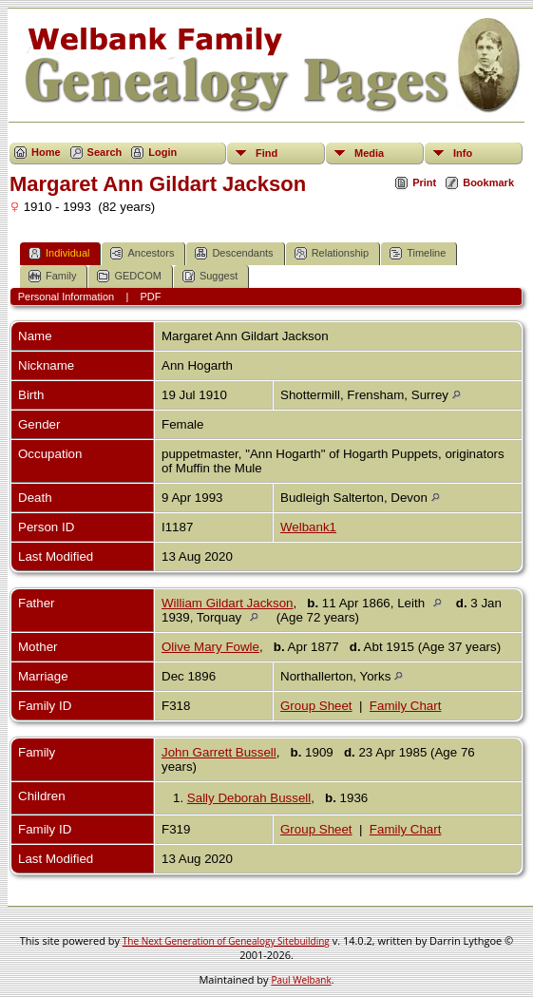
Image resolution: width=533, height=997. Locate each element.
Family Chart (406, 706)
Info (462, 153)
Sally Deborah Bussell (249, 798)
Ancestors (142, 253)
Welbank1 (308, 527)
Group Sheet (316, 706)
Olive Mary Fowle (210, 647)
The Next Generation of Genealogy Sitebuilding (226, 941)
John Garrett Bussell (219, 752)
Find (266, 153)
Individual (59, 253)
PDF (151, 296)
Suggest (210, 276)
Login (162, 152)
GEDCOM (129, 276)
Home (46, 152)
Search (105, 152)
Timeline (418, 253)
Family (52, 276)
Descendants (234, 253)
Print (424, 182)
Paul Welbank (301, 980)
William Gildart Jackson (228, 603)
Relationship (332, 253)
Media (369, 153)
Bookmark (488, 182)
